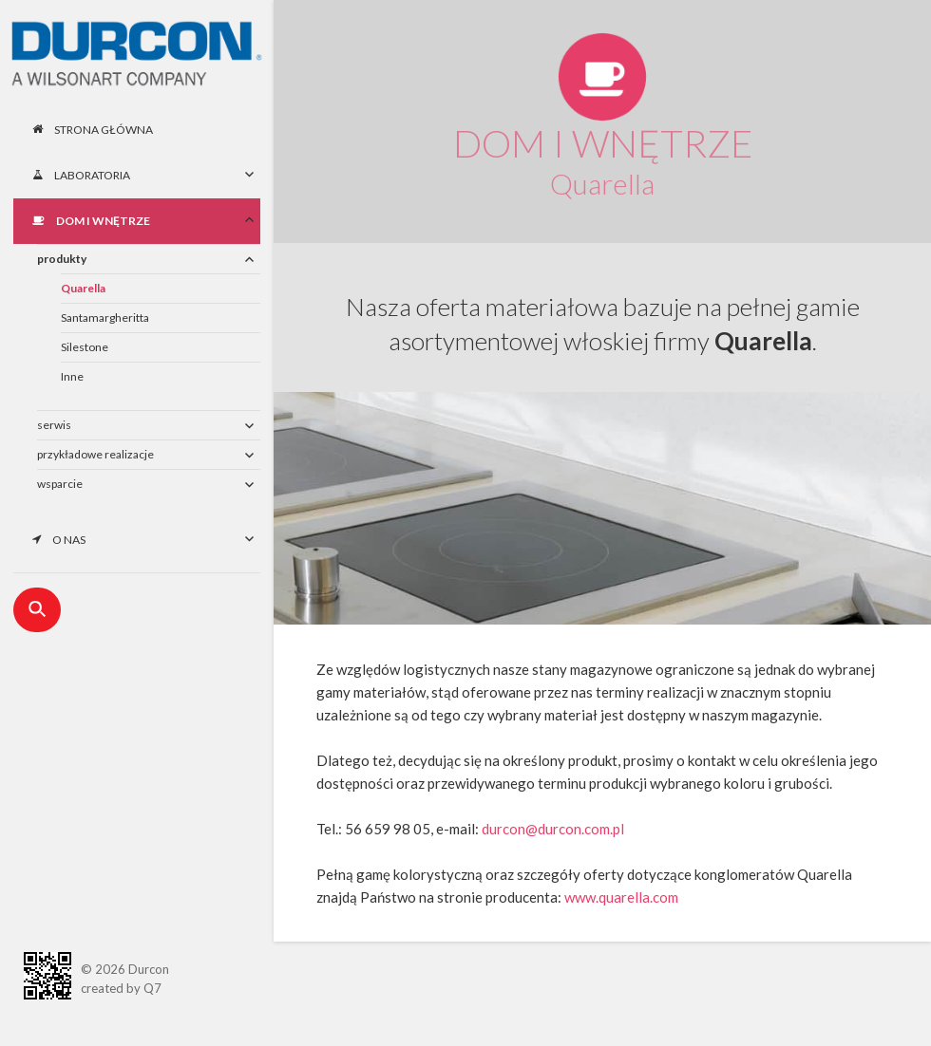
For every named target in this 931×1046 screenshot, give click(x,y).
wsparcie (60, 483)
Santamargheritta (105, 317)
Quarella (83, 288)
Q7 (152, 988)
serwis (54, 425)
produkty (61, 259)
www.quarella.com (621, 897)
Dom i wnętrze (91, 221)
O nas (59, 539)
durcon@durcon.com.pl (553, 828)
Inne (72, 376)
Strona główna (92, 129)
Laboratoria (81, 175)
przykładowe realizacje (95, 454)
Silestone (84, 347)
